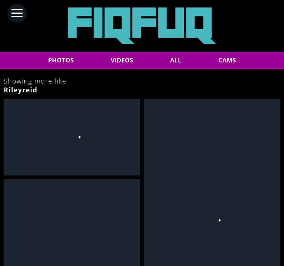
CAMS (227, 60)
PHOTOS (61, 60)
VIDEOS (122, 60)
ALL (176, 60)
